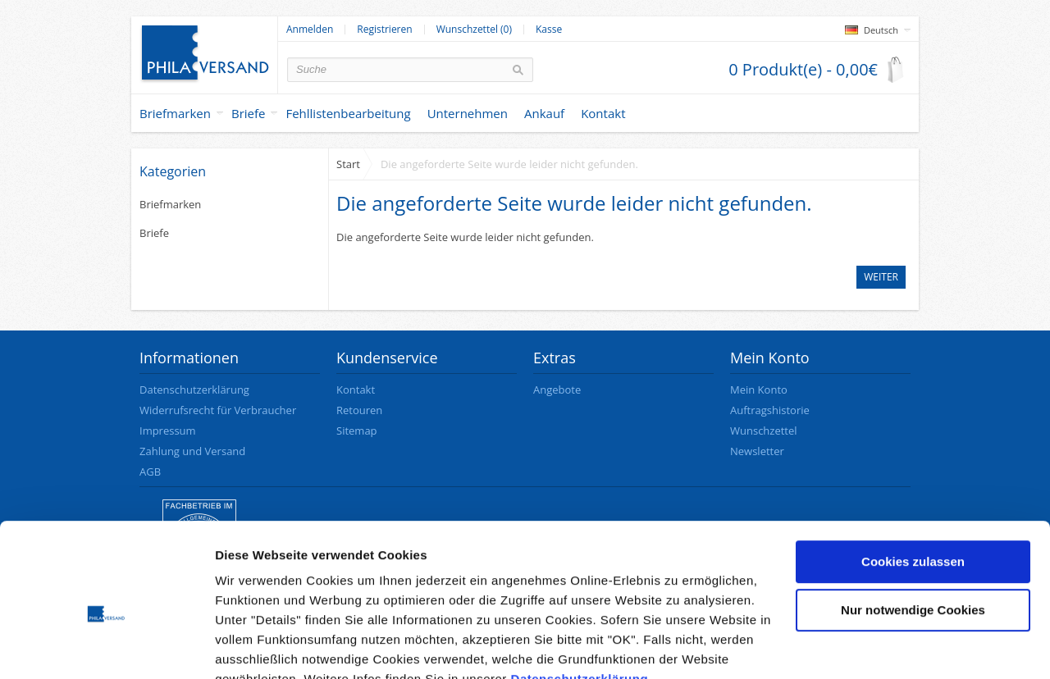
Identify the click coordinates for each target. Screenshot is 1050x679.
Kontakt (355, 389)
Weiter (881, 277)
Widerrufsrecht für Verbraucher (217, 410)
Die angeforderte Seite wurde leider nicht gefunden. (509, 164)
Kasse (549, 29)
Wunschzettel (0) (474, 29)
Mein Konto (759, 389)
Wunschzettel (763, 430)
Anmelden (309, 29)
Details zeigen (256, 647)
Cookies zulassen (913, 484)
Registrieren (384, 29)
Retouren (359, 410)
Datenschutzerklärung (580, 601)
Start (348, 164)
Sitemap (356, 430)
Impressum (167, 430)
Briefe (248, 113)
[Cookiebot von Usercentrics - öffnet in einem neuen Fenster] (106, 647)
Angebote (557, 389)
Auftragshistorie (770, 410)
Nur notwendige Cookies (913, 533)
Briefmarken (175, 113)
